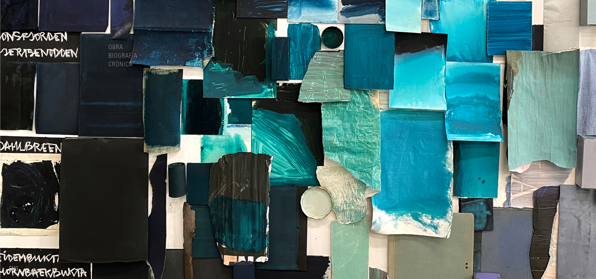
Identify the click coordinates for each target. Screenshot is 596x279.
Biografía (123, 56)
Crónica (121, 64)
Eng (13, 269)
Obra (116, 47)
